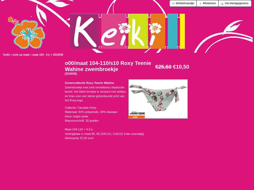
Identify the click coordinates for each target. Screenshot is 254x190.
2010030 (58, 54)
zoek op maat (21, 54)
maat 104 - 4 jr (41, 54)
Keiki (6, 54)
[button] (183, 3)
